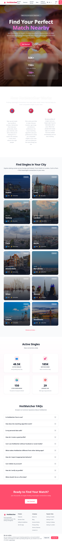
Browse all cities (31, 330)
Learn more (38, 44)
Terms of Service (36, 527)
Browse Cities (19, 2)
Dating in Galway (50, 522)
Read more (37, 15)
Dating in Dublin (50, 517)
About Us (34, 517)
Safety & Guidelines (43, 2)
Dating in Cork (49, 519)
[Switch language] (49, 2)
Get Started (26, 44)
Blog (37, 2)
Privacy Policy (35, 525)
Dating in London (50, 525)
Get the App (21, 525)
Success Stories (32, 2)
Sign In (56, 2)
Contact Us (34, 530)
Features (25, 2)
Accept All (54, 537)
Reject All (46, 537)
